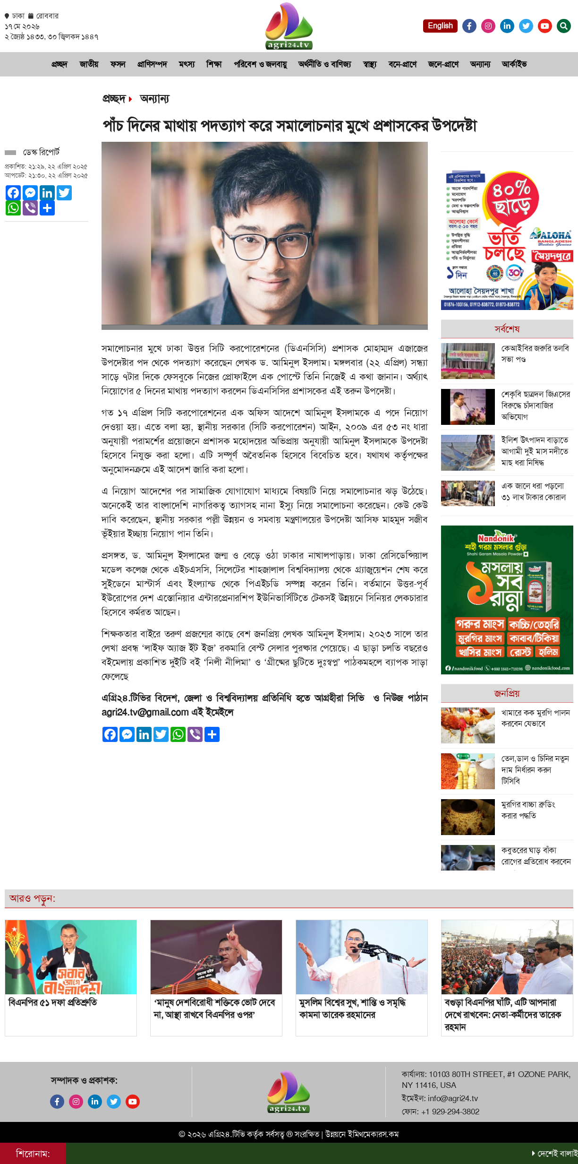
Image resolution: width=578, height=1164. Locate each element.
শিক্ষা (213, 64)
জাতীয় (89, 64)
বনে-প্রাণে (402, 64)
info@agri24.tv (453, 1098)
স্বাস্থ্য (370, 64)
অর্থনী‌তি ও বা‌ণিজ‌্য (324, 64)
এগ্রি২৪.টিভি (226, 1134)
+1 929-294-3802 (450, 1111)
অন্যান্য (480, 64)
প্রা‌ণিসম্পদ (152, 64)
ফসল (117, 64)
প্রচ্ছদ (59, 64)
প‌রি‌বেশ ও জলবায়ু (260, 64)
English (440, 26)
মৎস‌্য (186, 64)
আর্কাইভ (514, 64)
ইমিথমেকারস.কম (373, 1134)
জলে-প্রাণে (443, 64)
